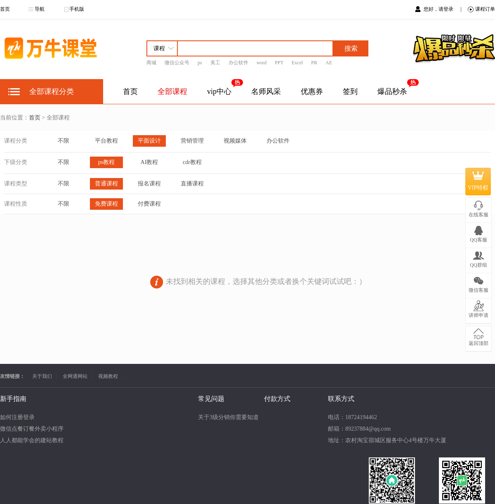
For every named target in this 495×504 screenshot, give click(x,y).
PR (314, 63)
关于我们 (42, 376)
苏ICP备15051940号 (220, 490)
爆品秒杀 (392, 91)
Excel (297, 63)
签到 (350, 91)
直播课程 (192, 184)
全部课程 (172, 91)
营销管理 (192, 141)
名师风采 (266, 91)
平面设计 (149, 141)
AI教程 (149, 162)
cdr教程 (192, 162)
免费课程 (106, 204)
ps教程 (106, 162)
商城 (151, 63)
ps (200, 63)
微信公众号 (177, 63)
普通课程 (106, 184)
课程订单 (481, 9)
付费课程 (149, 204)
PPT (279, 63)
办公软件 (238, 63)
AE (328, 63)
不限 (63, 141)
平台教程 (106, 141)
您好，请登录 (439, 9)
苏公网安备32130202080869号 (290, 490)
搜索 (351, 48)
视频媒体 (235, 141)
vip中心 (219, 91)
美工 (215, 63)
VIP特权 (478, 181)
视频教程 (108, 376)
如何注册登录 (17, 417)
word (262, 63)
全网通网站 (75, 376)
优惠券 (312, 91)
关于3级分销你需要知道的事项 (105, 417)
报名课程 (149, 184)
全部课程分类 (51, 91)
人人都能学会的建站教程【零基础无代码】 (55, 440)
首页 (5, 9)
